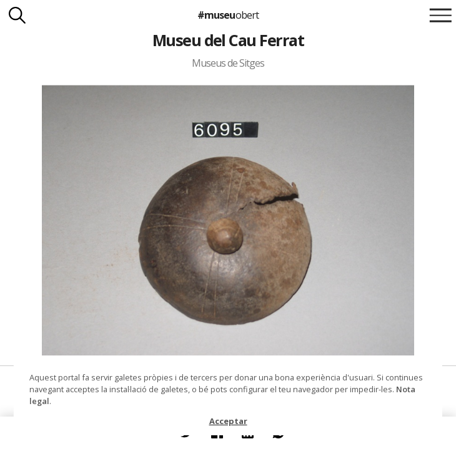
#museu (227, 15)
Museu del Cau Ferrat (228, 40)
